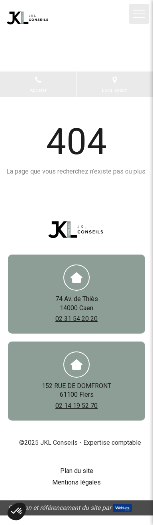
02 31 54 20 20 (76, 318)
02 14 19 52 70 (76, 405)
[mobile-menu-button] (139, 14)
